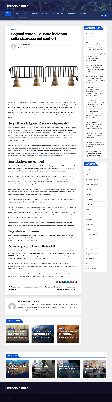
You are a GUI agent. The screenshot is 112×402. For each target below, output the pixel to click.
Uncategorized (91, 259)
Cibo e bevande (91, 185)
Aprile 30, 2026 (15, 372)
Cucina (25, 13)
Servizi (15, 13)
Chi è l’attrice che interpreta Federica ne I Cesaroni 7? (94, 36)
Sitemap (104, 398)
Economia (11, 18)
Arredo (45, 13)
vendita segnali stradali (45, 155)
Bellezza (72, 13)
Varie (87, 263)
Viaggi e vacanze (92, 268)
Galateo (88, 209)
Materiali (14, 29)
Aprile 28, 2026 (40, 372)
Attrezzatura (58, 13)
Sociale (35, 13)
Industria (89, 214)
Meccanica (90, 224)
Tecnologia (90, 249)
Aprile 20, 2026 (92, 372)
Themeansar (38, 398)
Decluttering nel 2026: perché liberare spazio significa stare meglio (94, 154)
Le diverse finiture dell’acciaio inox (42, 332)
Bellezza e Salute (92, 180)
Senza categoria (92, 234)
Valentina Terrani (25, 45)
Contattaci (24, 18)
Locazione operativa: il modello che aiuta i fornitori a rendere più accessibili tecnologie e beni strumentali (94, 91)
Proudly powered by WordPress (14, 398)
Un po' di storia (91, 254)
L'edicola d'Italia (16, 6)
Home (76, 398)
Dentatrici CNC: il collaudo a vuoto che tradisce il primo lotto (95, 136)
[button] (102, 15)
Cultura (83, 13)
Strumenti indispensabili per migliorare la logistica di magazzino (95, 145)
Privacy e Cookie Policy (93, 398)
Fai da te (89, 204)
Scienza (89, 229)
